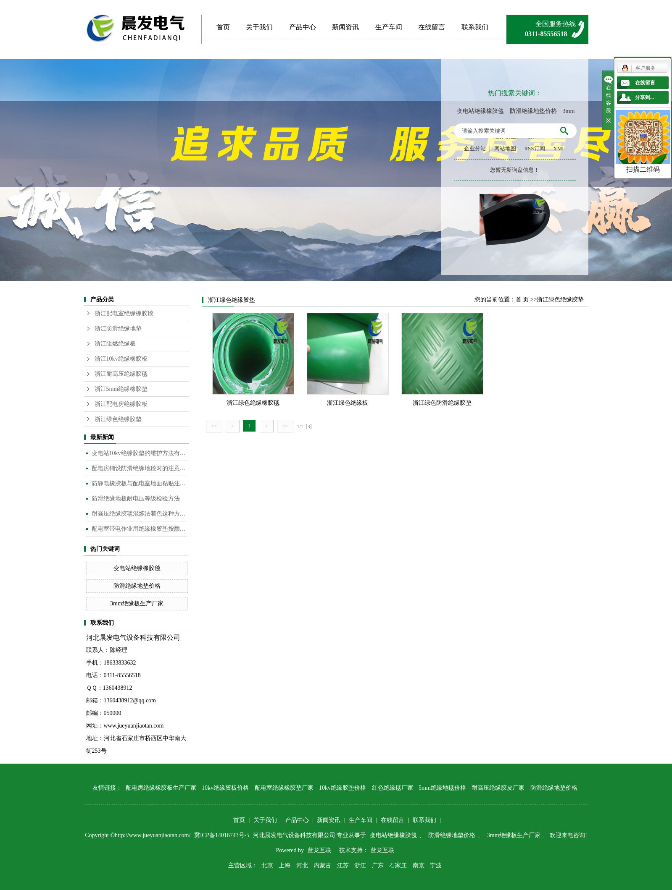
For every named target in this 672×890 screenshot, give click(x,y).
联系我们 (474, 27)
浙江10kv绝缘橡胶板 (121, 359)
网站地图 (505, 148)
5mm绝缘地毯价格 (442, 788)
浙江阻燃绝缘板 (115, 343)
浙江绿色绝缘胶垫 (118, 419)
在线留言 (431, 27)
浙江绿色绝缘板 (347, 403)
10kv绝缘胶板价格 (225, 788)
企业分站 (475, 148)
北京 (267, 865)
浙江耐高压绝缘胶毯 (121, 374)
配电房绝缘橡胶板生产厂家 (161, 788)
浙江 (360, 865)
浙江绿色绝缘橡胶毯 (253, 403)
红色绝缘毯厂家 (392, 788)
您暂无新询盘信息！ (514, 170)
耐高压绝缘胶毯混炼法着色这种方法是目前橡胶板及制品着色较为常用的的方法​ (139, 513)
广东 (378, 865)
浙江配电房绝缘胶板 (121, 404)
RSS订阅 (534, 148)
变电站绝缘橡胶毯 (480, 111)
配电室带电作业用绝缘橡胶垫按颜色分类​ (139, 529)
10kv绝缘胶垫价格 (342, 788)
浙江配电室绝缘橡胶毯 (124, 313)
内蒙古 (322, 865)
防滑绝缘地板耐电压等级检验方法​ (136, 498)
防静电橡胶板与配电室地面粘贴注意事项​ (139, 483)
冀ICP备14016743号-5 (222, 835)
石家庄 (398, 865)
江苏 (343, 865)
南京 (418, 865)
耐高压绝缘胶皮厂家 (498, 788)
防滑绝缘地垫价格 (533, 111)
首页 (223, 27)
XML (559, 148)
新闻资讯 (345, 27)
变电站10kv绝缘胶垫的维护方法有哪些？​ (139, 453)
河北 (302, 865)
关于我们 (259, 27)
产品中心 (302, 27)
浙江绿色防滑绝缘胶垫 (442, 403)
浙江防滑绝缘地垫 (118, 328)
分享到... (644, 97)
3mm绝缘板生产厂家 (136, 603)
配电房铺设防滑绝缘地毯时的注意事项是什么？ (139, 468)
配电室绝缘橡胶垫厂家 (284, 788)
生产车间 (388, 27)
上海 (284, 865)
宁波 (436, 865)
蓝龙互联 (319, 850)
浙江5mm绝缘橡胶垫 (121, 389)
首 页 (522, 299)
